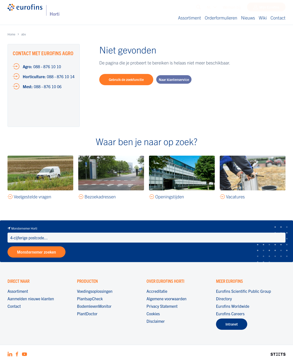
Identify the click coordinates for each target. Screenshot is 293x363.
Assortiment (189, 17)
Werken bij (232, 8)
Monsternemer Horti (24, 228)
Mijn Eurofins (269, 8)
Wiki (263, 17)
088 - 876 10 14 (48, 76)
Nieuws (248, 17)
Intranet (232, 324)
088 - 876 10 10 (42, 66)
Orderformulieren (221, 17)
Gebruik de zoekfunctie (126, 79)
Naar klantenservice (174, 79)
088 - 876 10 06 (42, 86)
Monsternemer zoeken (36, 251)
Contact (278, 17)
